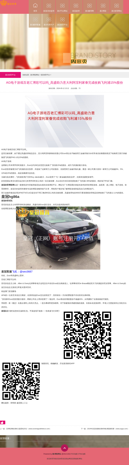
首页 (35, 6)
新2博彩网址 (34, 75)
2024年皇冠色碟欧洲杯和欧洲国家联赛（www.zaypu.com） (108, 429)
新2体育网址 (116, 6)
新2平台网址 (62, 6)
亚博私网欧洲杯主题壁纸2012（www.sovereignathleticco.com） (28, 429)
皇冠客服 (73, 459)
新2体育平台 (62, 20)
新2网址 (79, 459)
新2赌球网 (89, 6)
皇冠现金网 (66, 459)
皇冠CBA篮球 (48, 6)
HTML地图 (82, 454)
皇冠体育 (59, 459)
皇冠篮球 (76, 6)
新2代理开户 (48, 20)
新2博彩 (103, 6)
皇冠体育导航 (51, 459)
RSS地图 (74, 454)
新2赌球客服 (35, 20)
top (64, 448)
